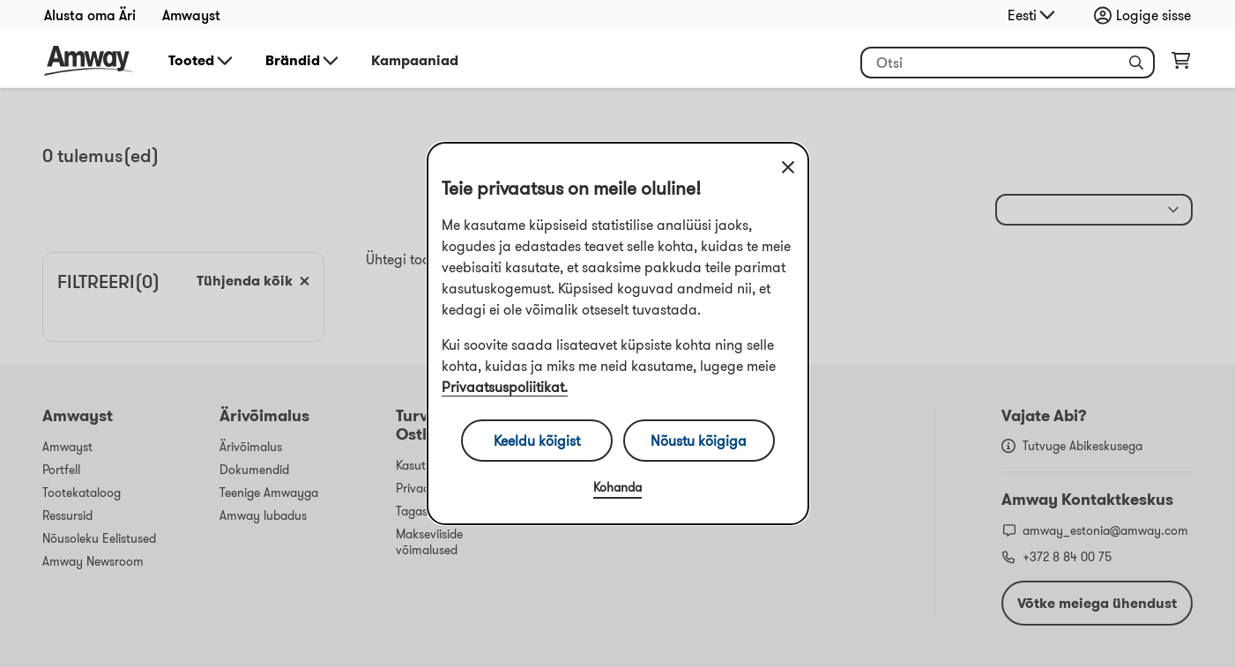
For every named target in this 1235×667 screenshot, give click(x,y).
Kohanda (617, 487)
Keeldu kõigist (537, 440)
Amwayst (191, 15)
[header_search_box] (1007, 62)
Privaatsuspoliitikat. (505, 387)
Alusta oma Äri (90, 15)
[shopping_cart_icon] (1181, 64)
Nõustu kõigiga (699, 440)
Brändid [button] (303, 60)
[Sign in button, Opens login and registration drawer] (1147, 15)
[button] (1136, 62)
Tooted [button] (201, 60)
